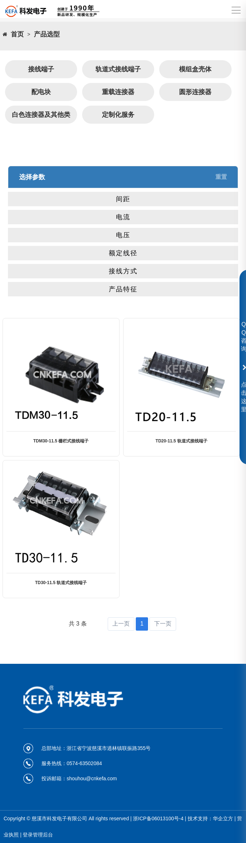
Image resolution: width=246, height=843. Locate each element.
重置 (221, 177)
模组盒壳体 (195, 69)
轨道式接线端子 (118, 69)
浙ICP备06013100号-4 (158, 818)
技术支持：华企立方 (210, 818)
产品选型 (47, 34)
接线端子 (41, 69)
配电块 (41, 92)
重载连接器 (118, 92)
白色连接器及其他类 (41, 114)
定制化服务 (118, 114)
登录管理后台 (38, 835)
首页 (17, 34)
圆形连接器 (195, 92)
